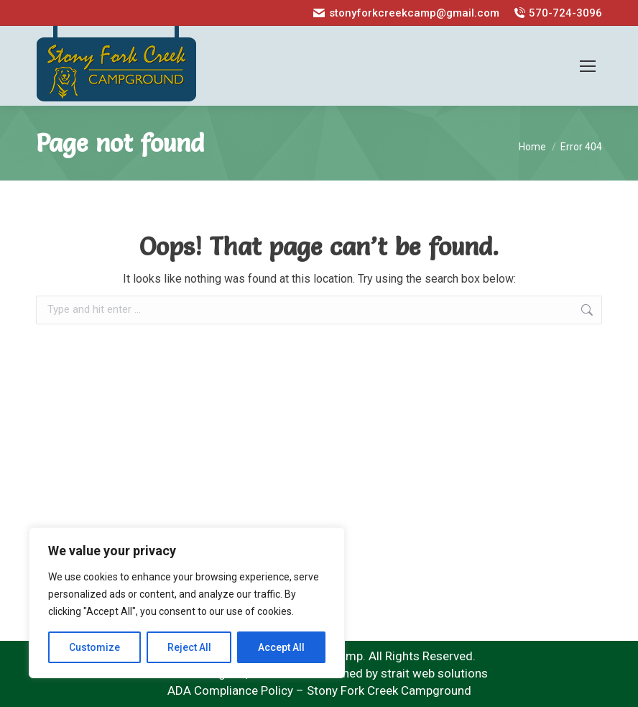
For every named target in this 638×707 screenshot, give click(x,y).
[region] (187, 602)
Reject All (189, 647)
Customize (94, 647)
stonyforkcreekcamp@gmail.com (406, 13)
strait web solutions (434, 673)
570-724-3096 (558, 13)
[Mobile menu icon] (587, 66)
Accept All (281, 647)
